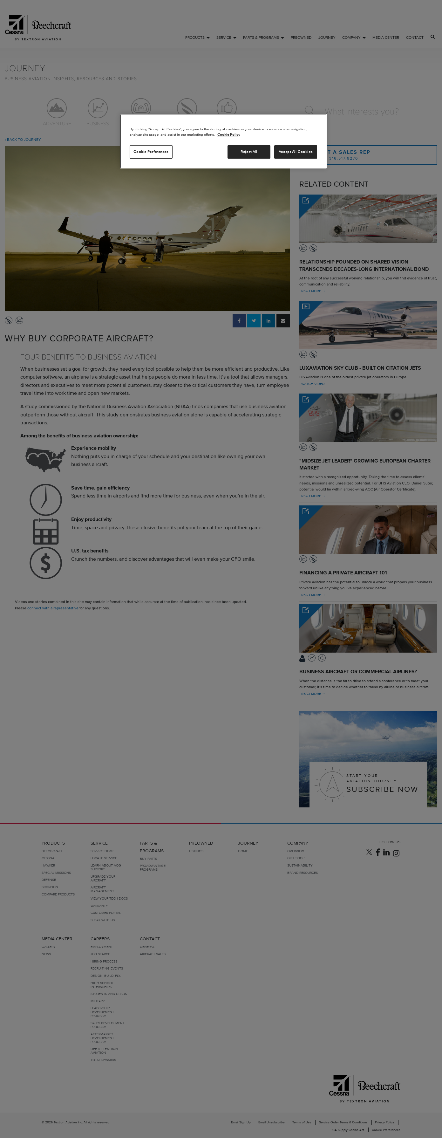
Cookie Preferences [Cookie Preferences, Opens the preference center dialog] (150, 152)
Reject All (249, 152)
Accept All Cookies (295, 152)
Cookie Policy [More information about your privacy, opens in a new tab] (228, 134)
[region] (223, 141)
